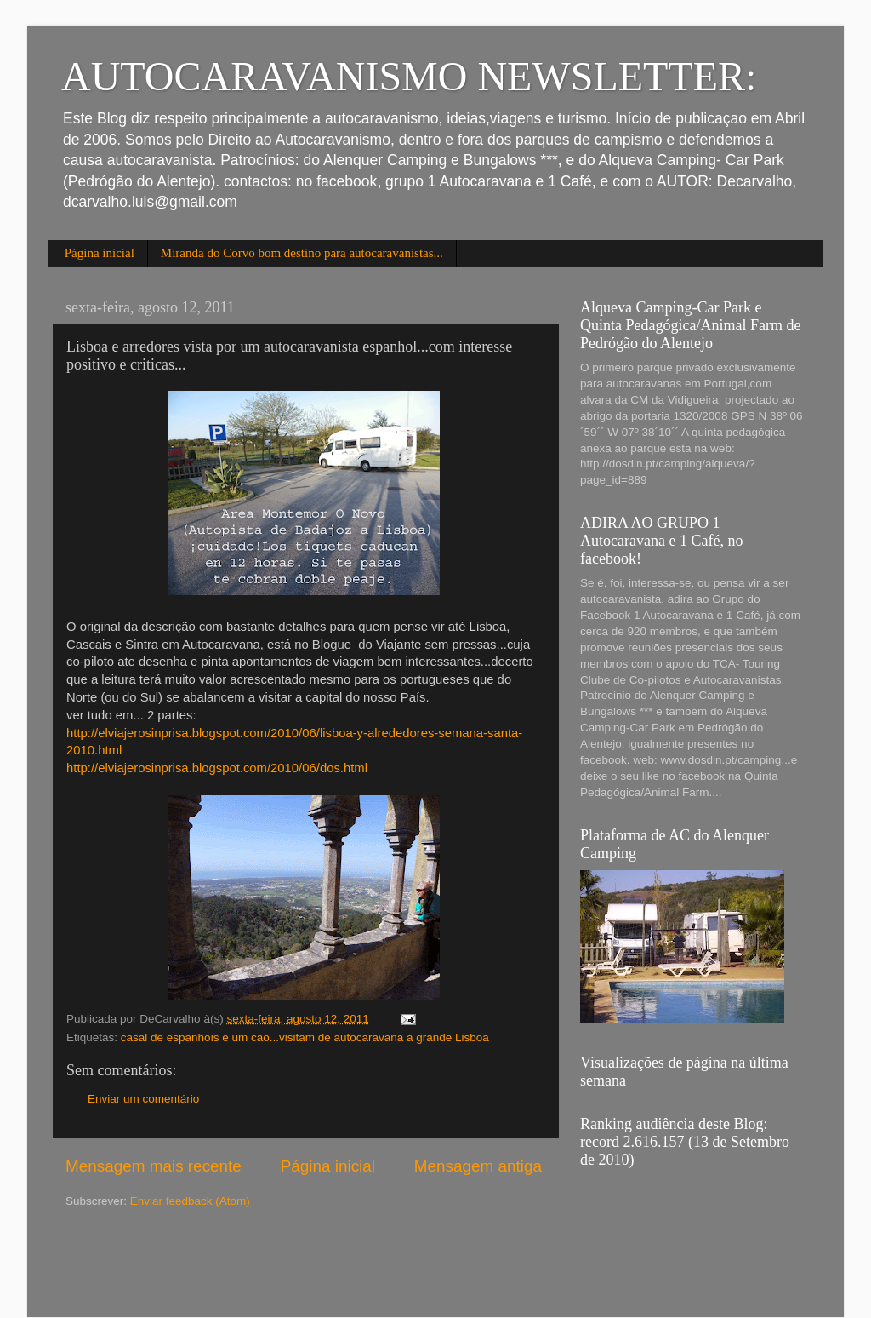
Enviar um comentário (143, 1098)
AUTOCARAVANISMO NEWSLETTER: (408, 76)
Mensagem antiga (478, 1166)
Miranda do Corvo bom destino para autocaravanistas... (302, 253)
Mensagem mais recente (153, 1166)
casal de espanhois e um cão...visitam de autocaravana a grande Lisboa (305, 1037)
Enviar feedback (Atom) (190, 1201)
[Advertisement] (165, 1260)
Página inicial (99, 253)
